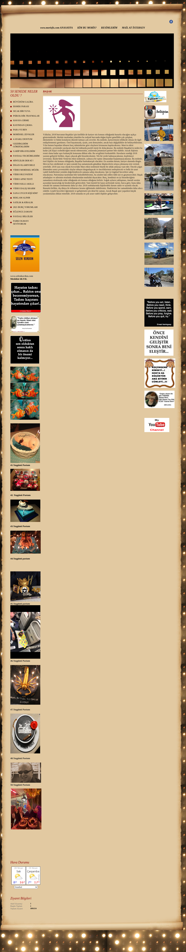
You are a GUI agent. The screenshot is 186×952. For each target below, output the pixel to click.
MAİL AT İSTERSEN (133, 27)
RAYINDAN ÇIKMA (22, 125)
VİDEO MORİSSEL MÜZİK (26, 170)
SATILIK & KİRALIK (23, 202)
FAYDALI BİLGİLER (23, 216)
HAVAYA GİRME (21, 120)
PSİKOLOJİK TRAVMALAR (26, 116)
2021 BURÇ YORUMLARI (25, 207)
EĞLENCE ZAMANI (22, 211)
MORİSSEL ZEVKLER (23, 134)
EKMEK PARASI (21, 106)
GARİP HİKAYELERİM (24, 151)
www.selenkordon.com (21, 276)
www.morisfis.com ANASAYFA (56, 27)
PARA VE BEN (20, 129)
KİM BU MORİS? (87, 27)
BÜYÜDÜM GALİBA (23, 102)
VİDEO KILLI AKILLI (23, 184)
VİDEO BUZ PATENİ (23, 174)
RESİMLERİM (109, 27)
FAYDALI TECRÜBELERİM (26, 156)
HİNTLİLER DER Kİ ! (23, 160)
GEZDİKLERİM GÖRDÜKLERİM (21, 145)
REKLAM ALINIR (21, 197)
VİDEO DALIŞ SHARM (24, 188)
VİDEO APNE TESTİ (22, 179)
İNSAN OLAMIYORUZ (24, 165)
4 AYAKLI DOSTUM (22, 139)
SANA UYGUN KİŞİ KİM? (25, 193)
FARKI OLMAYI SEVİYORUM (21, 222)
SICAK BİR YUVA (21, 111)
